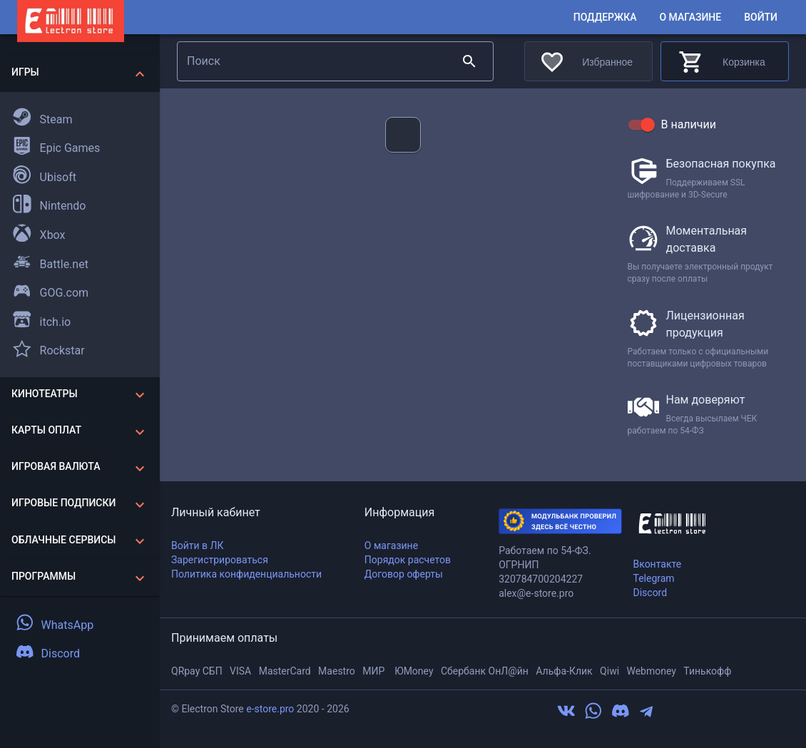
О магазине (690, 17)
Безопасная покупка (721, 163)
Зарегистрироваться (219, 559)
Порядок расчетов (407, 559)
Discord (650, 592)
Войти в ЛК (197, 545)
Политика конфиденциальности (246, 574)
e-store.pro (270, 708)
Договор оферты (403, 574)
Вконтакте (657, 564)
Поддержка (605, 17)
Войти (761, 17)
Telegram (653, 578)
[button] (80, 74)
